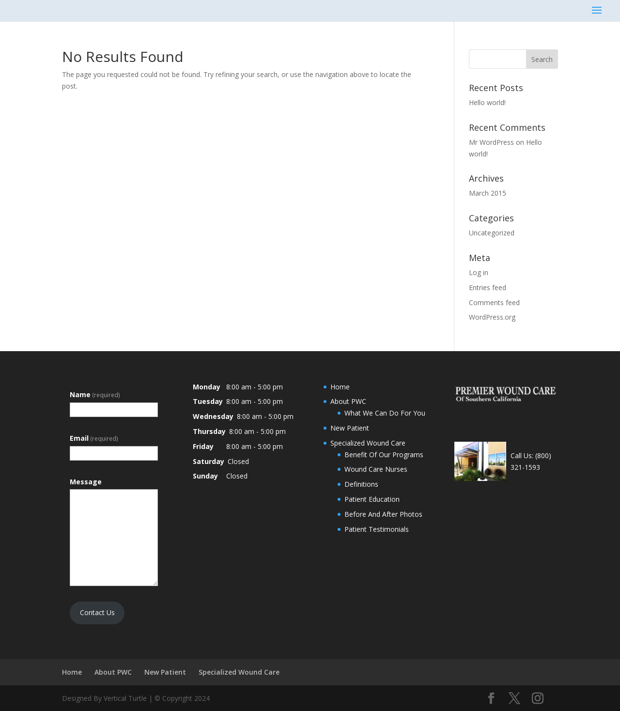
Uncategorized (491, 232)
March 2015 (487, 193)
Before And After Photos (383, 514)
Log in (478, 272)
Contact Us (97, 612)
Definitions (361, 484)
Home (340, 386)
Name (95, 394)
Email (94, 438)
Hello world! (487, 102)
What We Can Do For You (384, 412)
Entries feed (487, 287)
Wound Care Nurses (375, 469)
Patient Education (372, 499)
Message (86, 481)
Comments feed (494, 302)
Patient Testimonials (376, 529)
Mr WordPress (491, 142)
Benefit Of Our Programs (383, 454)
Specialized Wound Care (367, 443)
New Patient (349, 428)
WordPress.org (492, 317)
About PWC (348, 401)
